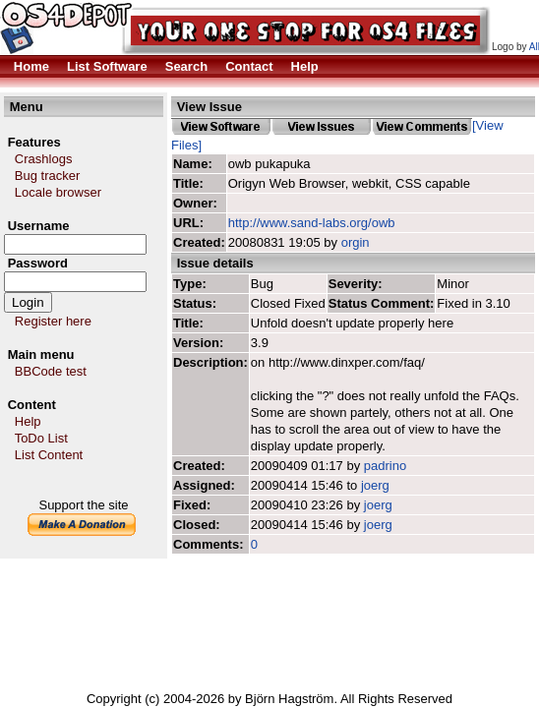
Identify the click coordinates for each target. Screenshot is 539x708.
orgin (355, 242)
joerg (375, 485)
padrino (385, 465)
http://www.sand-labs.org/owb (311, 222)
